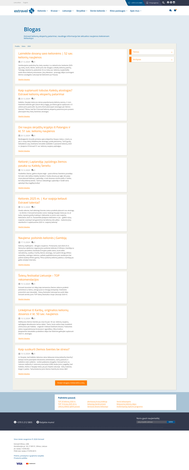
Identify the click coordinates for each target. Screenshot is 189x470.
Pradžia (17, 46)
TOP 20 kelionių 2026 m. (67, 401)
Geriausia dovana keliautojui (97, 406)
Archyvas (152, 59)
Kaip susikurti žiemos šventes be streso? (44, 349)
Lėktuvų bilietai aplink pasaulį (69, 406)
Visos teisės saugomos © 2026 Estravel (29, 439)
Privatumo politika (20, 458)
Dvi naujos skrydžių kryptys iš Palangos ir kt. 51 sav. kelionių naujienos (45, 129)
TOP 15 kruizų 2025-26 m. (67, 404)
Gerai (171, 422)
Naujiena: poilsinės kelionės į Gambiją (43, 238)
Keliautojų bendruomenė (96, 404)
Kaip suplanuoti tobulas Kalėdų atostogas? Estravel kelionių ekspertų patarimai (46, 92)
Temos (152, 52)
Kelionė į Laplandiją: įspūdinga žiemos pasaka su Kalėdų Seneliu (43, 163)
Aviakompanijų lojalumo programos (130, 406)
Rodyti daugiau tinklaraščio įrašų (70, 383)
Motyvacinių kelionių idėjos (126, 404)
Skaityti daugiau (24, 79)
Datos (23, 46)
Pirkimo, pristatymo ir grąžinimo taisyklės (29, 456)
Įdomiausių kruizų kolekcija (97, 401)
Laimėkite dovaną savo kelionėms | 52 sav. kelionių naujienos (43, 55)
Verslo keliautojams (124, 401)
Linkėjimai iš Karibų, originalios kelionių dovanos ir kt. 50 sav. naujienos (44, 312)
